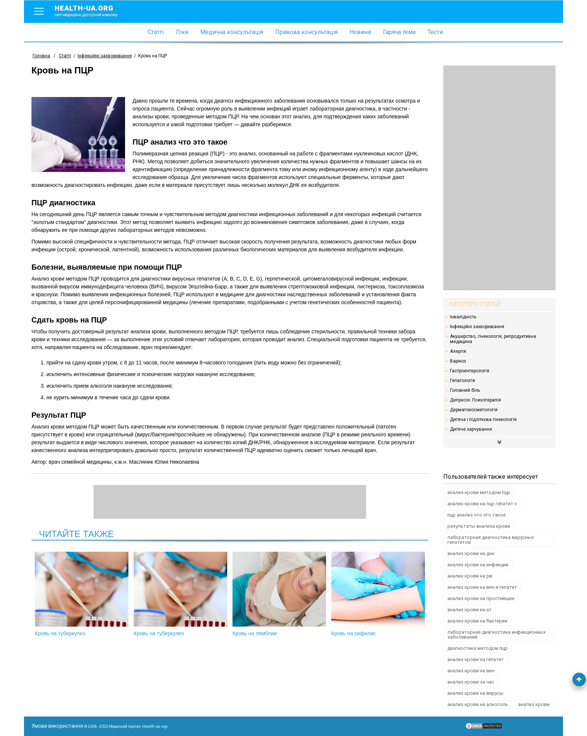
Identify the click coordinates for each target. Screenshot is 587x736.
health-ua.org (92, 10)
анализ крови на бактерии (477, 621)
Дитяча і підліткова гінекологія (483, 419)
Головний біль (465, 390)
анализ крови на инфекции (477, 564)
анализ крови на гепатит (475, 659)
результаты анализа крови (478, 526)
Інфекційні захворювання (477, 326)
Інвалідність (463, 316)
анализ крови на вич (471, 670)
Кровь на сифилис (378, 594)
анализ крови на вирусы (475, 693)
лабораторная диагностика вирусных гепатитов (490, 539)
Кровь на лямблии (279, 594)
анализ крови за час (470, 682)
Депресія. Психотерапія (475, 400)
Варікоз (458, 361)
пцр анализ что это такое (476, 515)
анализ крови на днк (471, 553)
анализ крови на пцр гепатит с (482, 503)
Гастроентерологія (469, 370)
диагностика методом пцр (477, 648)
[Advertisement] (499, 178)
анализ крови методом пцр (478, 492)
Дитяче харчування (471, 429)
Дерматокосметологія (474, 409)
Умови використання (57, 726)
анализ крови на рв (469, 576)
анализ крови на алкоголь (477, 704)
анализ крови (534, 704)
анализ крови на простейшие (480, 598)
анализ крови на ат (469, 609)
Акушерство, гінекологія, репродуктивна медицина (493, 339)
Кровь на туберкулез (81, 594)
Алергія (458, 351)
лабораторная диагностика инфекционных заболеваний (496, 634)
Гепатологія (462, 380)
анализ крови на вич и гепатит (482, 587)
